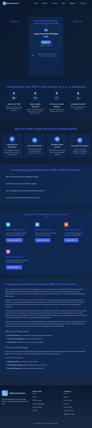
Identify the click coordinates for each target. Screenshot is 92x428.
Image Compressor (39, 405)
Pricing (54, 3)
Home (36, 3)
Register (72, 3)
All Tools (45, 3)
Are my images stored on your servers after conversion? (46, 192)
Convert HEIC (71, 241)
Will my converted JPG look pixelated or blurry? (46, 178)
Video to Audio (37, 408)
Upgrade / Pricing (69, 415)
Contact (66, 405)
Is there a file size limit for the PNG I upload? (46, 185)
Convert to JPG (43, 241)
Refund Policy (68, 401)
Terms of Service (69, 412)
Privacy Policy (68, 408)
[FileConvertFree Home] (11, 3)
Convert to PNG (14, 268)
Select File (46, 43)
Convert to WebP (14, 241)
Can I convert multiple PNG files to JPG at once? (46, 199)
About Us (66, 398)
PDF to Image (37, 401)
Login (63, 3)
